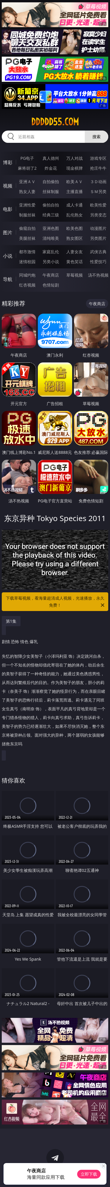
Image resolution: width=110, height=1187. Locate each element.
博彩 (7, 162)
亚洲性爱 (27, 205)
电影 (7, 209)
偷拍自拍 (51, 205)
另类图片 (98, 238)
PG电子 (27, 158)
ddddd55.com (55, 122)
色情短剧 (51, 285)
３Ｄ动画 (98, 181)
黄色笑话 (74, 261)
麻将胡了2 (27, 168)
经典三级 (51, 215)
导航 (7, 279)
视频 (7, 186)
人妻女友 (74, 251)
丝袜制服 (51, 191)
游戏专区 (98, 158)
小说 (7, 256)
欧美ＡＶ (74, 181)
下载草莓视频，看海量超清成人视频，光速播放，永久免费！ (56, 602)
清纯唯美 (51, 238)
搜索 (96, 136)
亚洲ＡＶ (27, 181)
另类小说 (51, 261)
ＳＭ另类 (98, 191)
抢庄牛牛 (98, 168)
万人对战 (74, 158)
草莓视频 (74, 275)
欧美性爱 (98, 205)
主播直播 (74, 191)
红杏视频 (27, 285)
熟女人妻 (27, 191)
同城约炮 (27, 275)
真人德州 (51, 158)
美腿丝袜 (27, 238)
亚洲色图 (51, 228)
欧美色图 (74, 228)
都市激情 (27, 251)
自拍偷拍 (51, 181)
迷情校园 (27, 261)
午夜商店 (51, 275)
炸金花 (51, 168)
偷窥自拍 (27, 228)
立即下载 (89, 1174)
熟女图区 (74, 238)
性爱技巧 (98, 261)
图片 (7, 232)
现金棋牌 (74, 168)
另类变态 (98, 215)
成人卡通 (74, 205)
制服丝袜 (27, 215)
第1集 (11, 621)
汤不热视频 (98, 275)
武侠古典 (98, 251)
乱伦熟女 (74, 215)
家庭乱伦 (51, 251)
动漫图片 (98, 228)
